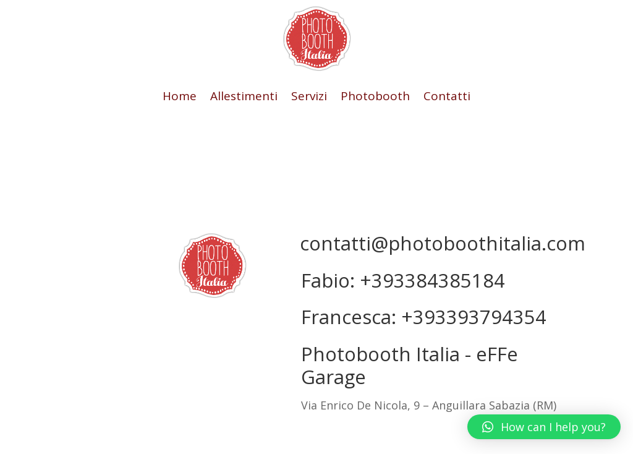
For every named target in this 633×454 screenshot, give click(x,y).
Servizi (309, 98)
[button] (544, 426)
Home (180, 98)
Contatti (446, 98)
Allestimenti (244, 98)
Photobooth (375, 98)
